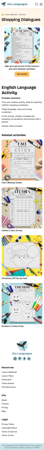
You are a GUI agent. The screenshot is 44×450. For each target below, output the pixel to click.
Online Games (8, 383)
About (4, 400)
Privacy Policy (8, 424)
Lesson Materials (11, 14)
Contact (5, 404)
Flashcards (6, 379)
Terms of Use (8, 435)
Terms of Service (9, 431)
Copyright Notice (9, 428)
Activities (22, 14)
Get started (22, 74)
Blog (4, 411)
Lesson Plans (7, 376)
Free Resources (9, 387)
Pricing (5, 407)
